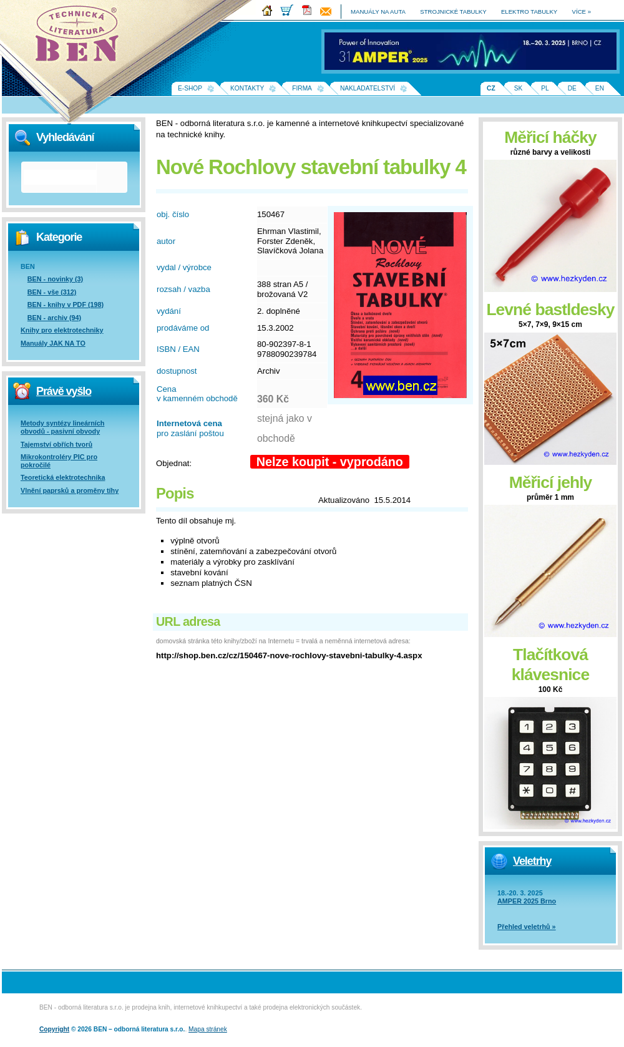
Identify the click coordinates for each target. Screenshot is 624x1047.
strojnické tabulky (453, 11)
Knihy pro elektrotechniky (62, 330)
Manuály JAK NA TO (53, 343)
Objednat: (174, 463)
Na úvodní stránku (81, 37)
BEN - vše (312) (52, 292)
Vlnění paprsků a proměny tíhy (70, 490)
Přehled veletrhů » (526, 926)
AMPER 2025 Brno (526, 901)
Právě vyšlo (63, 391)
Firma (302, 88)
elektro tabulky (529, 11)
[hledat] (60, 177)
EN (599, 88)
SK (518, 88)
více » (581, 11)
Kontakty (247, 88)
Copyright (54, 1029)
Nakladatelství (367, 88)
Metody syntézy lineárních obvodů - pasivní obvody (62, 427)
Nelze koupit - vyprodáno (329, 462)
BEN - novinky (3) (55, 279)
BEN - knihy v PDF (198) (65, 304)
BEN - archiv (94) (54, 317)
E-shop (190, 88)
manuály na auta (378, 11)
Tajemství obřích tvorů (56, 444)
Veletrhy (532, 861)
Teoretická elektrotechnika (63, 477)
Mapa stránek (207, 1029)
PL (544, 88)
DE (572, 88)
